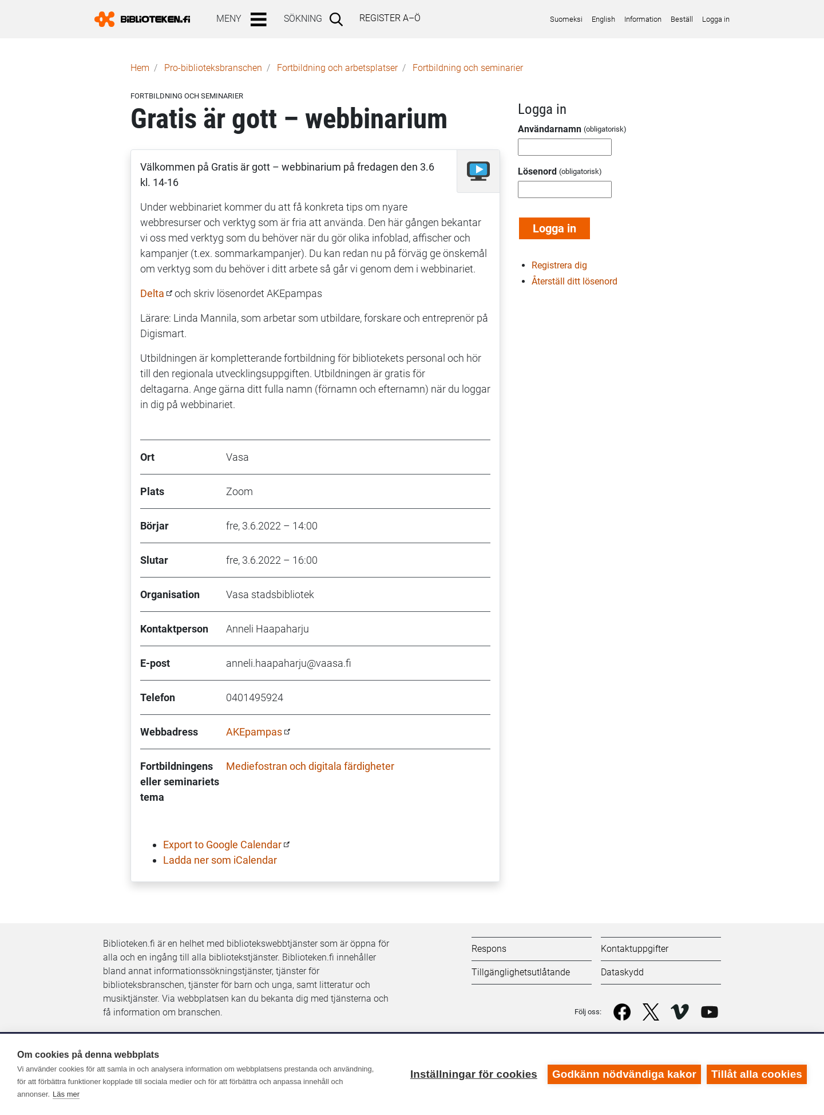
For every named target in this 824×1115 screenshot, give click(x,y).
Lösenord (537, 171)
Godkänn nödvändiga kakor (624, 1074)
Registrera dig (559, 265)
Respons (489, 948)
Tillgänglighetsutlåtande (521, 972)
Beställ (682, 19)
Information (642, 19)
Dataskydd (622, 972)
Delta (152, 293)
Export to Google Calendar (222, 845)
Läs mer (66, 1094)
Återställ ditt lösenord (574, 281)
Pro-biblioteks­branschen (213, 67)
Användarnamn (549, 129)
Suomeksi (566, 19)
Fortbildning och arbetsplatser (337, 67)
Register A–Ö (390, 18)
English (603, 19)
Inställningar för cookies (473, 1074)
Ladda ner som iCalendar (220, 860)
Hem (139, 67)
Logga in (716, 19)
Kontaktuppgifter (634, 948)
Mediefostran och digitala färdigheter (310, 766)
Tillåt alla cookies (756, 1074)
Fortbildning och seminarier (468, 67)
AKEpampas (254, 732)
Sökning (303, 18)
